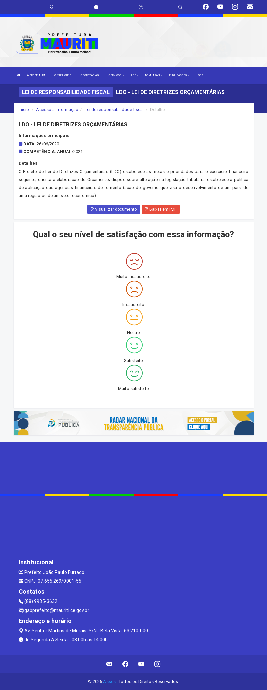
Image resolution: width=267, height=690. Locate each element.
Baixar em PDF (161, 209)
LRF (135, 75)
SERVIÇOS (116, 75)
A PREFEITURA (37, 75)
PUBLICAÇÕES (179, 75)
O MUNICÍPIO (64, 75)
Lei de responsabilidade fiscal (114, 109)
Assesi (110, 681)
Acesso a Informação (57, 109)
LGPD (199, 75)
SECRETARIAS (90, 75)
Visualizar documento (114, 209)
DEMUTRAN (153, 75)
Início (24, 109)
